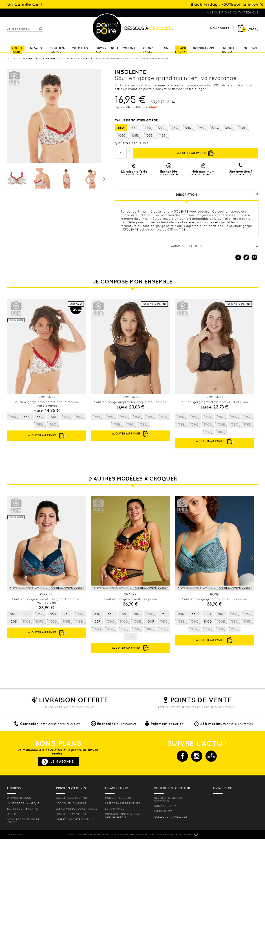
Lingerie (12, 814)
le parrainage (114, 808)
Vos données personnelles (129, 834)
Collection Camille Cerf (171, 816)
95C (175, 128)
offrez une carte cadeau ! (74, 819)
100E (242, 128)
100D (229, 128)
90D (148, 128)
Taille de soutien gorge (137, 120)
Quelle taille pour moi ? (131, 143)
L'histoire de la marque (23, 803)
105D (135, 136)
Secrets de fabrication (23, 808)
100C (215, 128)
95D (188, 128)
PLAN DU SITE (184, 834)
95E (202, 128)
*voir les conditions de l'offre (23, 820)
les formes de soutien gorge (76, 808)
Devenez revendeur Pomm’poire (168, 799)
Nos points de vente (168, 806)
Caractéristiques (214, 246)
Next (251, 558)
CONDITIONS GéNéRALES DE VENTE (87, 834)
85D (121, 127)
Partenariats (163, 811)
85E (134, 127)
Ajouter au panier (195, 153)
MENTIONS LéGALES (161, 834)
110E (162, 136)
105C (122, 136)
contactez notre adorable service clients (124, 815)
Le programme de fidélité (122, 803)
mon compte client (118, 798)
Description (217, 194)
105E (149, 136)
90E (161, 128)
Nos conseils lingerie (71, 803)
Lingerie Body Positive (71, 814)
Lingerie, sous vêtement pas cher (29, 12)
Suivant (103, 178)
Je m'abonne (62, 761)
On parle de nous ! (19, 798)
